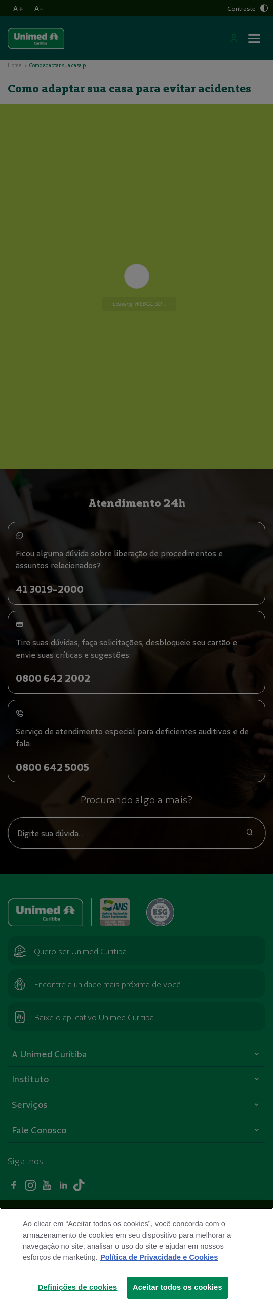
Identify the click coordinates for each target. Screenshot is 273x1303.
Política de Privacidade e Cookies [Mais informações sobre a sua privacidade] (159, 1273)
